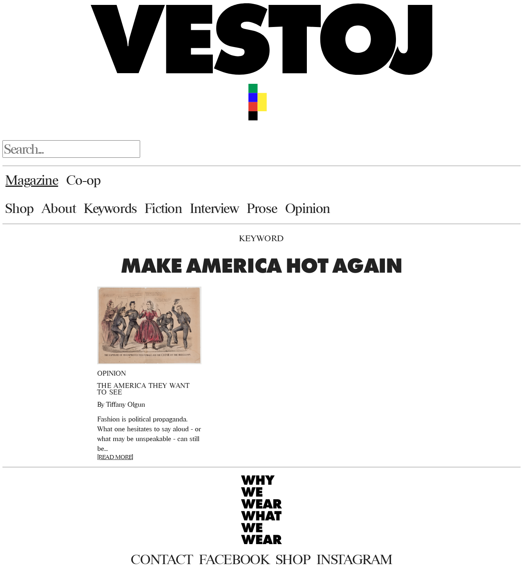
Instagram (354, 559)
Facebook (234, 559)
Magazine (31, 180)
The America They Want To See (143, 389)
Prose (262, 208)
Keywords (110, 208)
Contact (161, 559)
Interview (214, 208)
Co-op (83, 180)
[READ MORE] (115, 456)
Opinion (307, 208)
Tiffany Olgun (125, 404)
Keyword (261, 238)
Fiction (163, 208)
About (59, 208)
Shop (19, 208)
